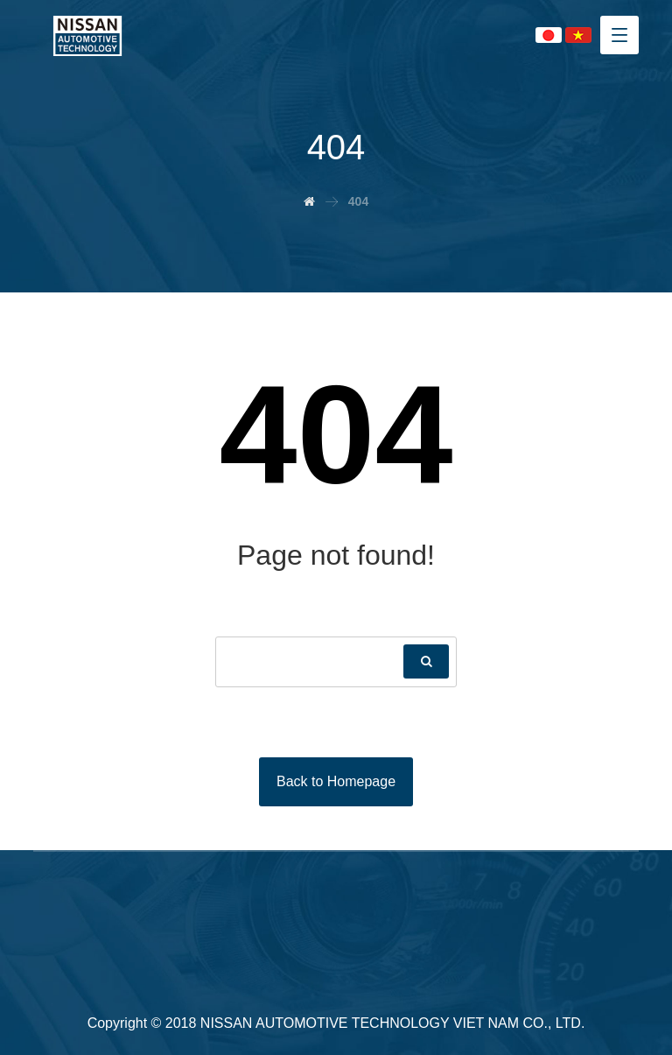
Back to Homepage (336, 781)
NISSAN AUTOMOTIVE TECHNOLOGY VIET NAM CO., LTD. (392, 1023)
